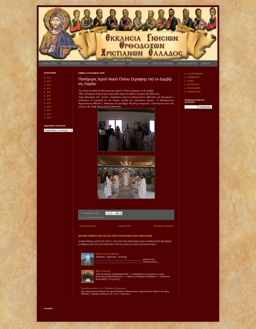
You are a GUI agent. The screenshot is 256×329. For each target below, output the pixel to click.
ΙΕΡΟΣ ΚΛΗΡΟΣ (187, 63)
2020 (49, 106)
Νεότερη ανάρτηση (87, 226)
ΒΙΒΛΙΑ (206, 63)
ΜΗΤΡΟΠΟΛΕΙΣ (94, 63)
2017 (49, 96)
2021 (49, 110)
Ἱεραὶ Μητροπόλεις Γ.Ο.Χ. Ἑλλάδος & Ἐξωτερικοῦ (103, 288)
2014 (49, 85)
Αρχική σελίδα (49, 63)
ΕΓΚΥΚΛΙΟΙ (193, 84)
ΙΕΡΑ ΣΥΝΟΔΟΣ (71, 63)
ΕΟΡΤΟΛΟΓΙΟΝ (139, 63)
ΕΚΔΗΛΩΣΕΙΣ (194, 88)
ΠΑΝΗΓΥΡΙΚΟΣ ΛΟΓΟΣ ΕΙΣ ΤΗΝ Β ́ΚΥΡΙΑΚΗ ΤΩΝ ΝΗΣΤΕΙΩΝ (115, 235)
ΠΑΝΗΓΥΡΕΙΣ (98, 217)
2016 (49, 92)
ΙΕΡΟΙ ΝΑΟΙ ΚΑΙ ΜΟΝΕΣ (107, 254)
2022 (49, 114)
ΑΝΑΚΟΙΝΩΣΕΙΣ (195, 73)
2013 (49, 81)
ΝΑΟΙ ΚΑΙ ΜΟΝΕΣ (163, 63)
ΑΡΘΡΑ (190, 81)
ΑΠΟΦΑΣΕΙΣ (193, 77)
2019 (49, 103)
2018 (49, 99)
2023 (49, 117)
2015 (89, 217)
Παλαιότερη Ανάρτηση (163, 226)
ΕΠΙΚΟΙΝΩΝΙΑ (116, 63)
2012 (49, 77)
